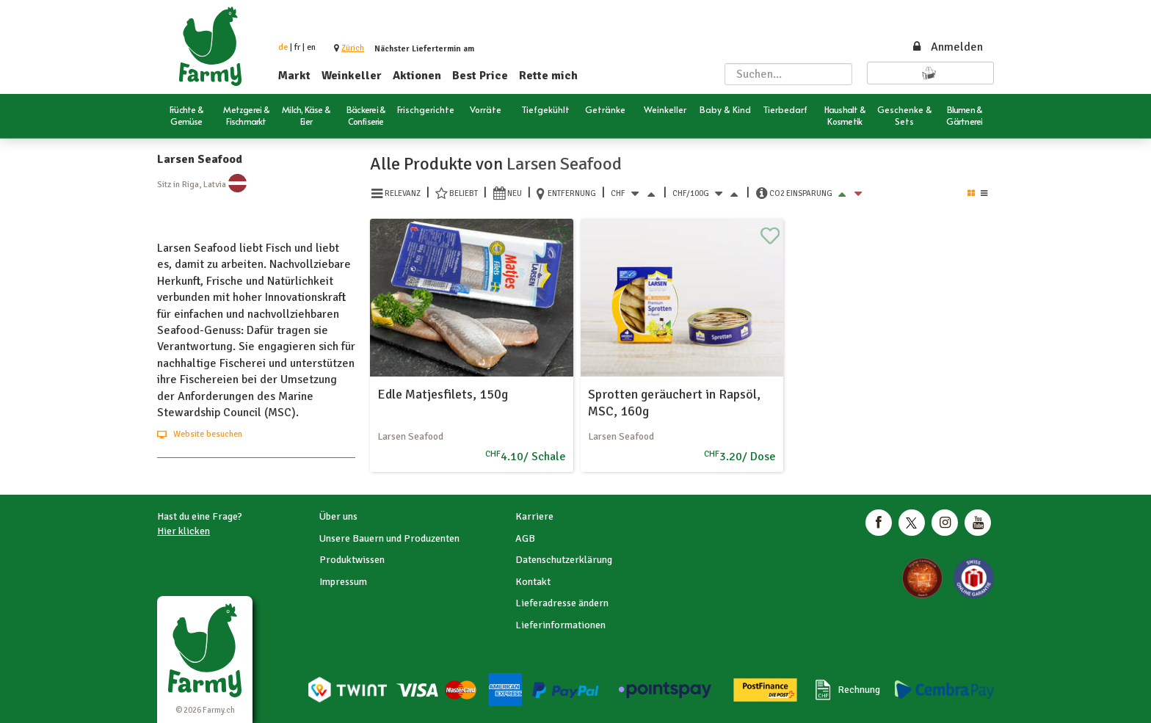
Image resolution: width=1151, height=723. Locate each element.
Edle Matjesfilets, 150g (442, 394)
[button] (352, 48)
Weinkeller (352, 75)
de (283, 47)
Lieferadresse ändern (562, 603)
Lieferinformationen (560, 625)
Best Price (480, 75)
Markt (294, 75)
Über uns (338, 516)
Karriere (534, 516)
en (311, 47)
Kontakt (533, 581)
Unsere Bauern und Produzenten (389, 538)
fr (297, 47)
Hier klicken (183, 531)
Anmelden (947, 47)
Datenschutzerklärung (563, 559)
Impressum (343, 581)
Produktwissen (352, 559)
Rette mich (548, 75)
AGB (525, 538)
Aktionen (417, 75)
